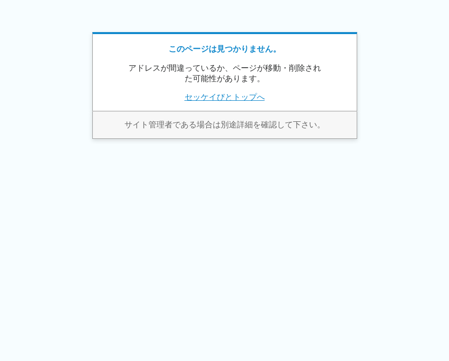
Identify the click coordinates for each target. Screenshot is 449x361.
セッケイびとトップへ (225, 97)
